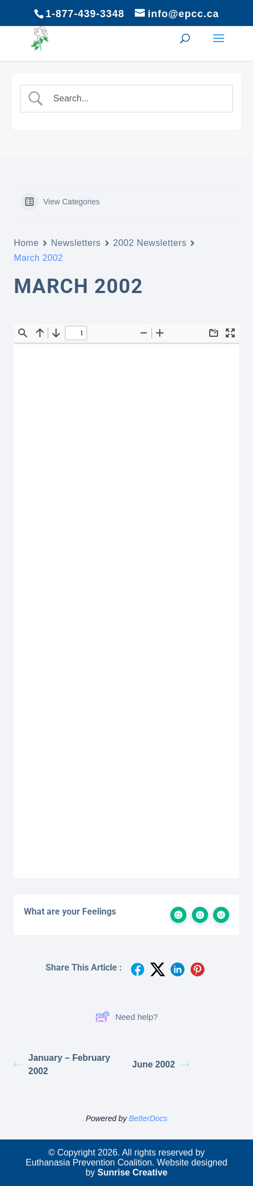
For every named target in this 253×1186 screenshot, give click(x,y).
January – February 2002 (62, 1064)
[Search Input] (136, 99)
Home (26, 243)
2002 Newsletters (150, 243)
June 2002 (160, 1064)
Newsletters (76, 243)
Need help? (126, 1016)
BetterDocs (148, 1118)
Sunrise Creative (133, 1172)
